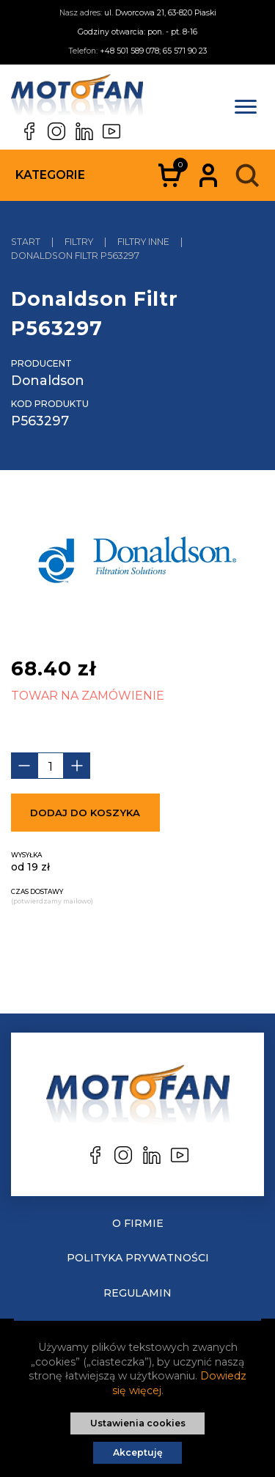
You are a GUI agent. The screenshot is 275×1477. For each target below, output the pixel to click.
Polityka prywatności (138, 1257)
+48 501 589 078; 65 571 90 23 (153, 51)
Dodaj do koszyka (85, 812)
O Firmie (138, 1223)
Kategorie (50, 175)
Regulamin (137, 1293)
